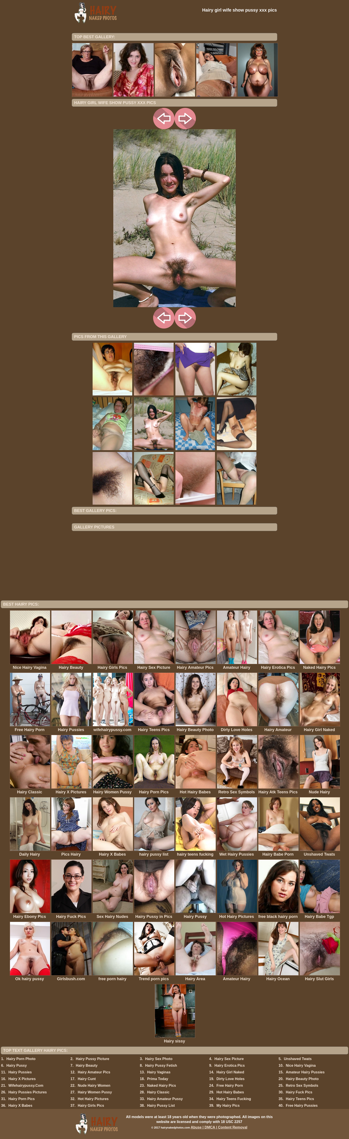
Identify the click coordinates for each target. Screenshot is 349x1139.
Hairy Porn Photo (21, 1059)
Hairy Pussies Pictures (27, 1092)
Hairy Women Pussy (95, 1092)
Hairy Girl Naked (230, 1072)
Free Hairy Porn (229, 1085)
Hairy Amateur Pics (94, 1072)
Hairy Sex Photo (158, 1059)
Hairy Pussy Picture (92, 1059)
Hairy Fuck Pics (299, 1092)
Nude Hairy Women (94, 1085)
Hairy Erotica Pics (230, 1065)
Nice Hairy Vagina (301, 1065)
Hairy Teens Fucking (233, 1099)
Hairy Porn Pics (21, 1099)
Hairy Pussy (16, 1065)
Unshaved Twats (298, 1059)
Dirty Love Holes (230, 1079)
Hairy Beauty (86, 1065)
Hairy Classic (158, 1092)
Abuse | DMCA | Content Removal (219, 1127)
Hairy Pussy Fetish (161, 1065)
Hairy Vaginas (158, 1072)
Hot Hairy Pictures (93, 1099)
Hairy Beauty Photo (302, 1079)
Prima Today (157, 1079)
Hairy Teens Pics (300, 1099)
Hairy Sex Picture (229, 1059)
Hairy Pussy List (161, 1105)
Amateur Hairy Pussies (305, 1072)
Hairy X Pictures (22, 1079)
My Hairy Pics (227, 1105)
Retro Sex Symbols (302, 1085)
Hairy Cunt (87, 1079)
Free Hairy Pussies (302, 1105)
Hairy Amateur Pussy (165, 1099)
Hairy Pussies (20, 1072)
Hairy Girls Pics (91, 1105)
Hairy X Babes (20, 1105)
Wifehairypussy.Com (25, 1085)
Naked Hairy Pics (161, 1085)
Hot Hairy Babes (230, 1092)
